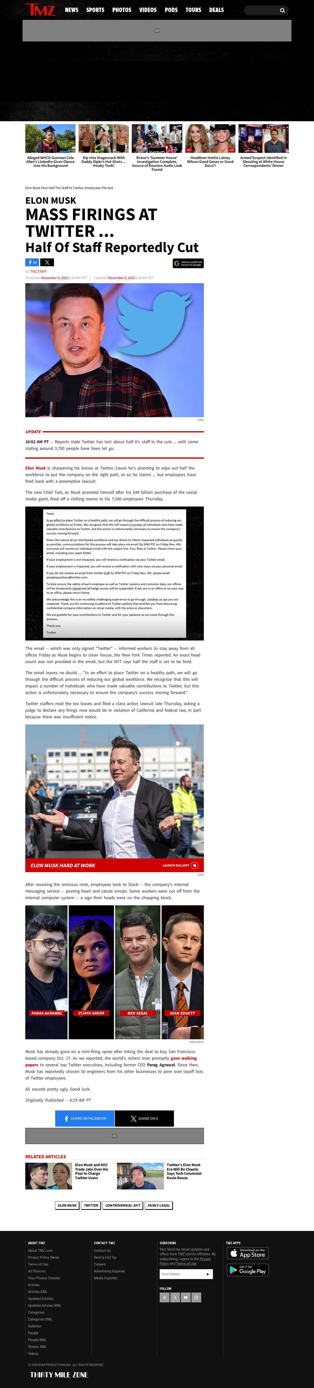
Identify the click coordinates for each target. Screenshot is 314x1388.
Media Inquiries (105, 1278)
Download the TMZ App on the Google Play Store (248, 1270)
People (33, 1333)
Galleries (34, 1326)
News (37, 112)
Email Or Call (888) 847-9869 (82, 91)
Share (85, 1119)
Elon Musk (67, 1205)
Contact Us (102, 1251)
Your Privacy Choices (44, 1278)
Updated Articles (40, 1299)
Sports (75, 112)
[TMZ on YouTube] (186, 1297)
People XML (37, 1340)
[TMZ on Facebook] (29, 71)
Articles (34, 1285)
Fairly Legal (158, 1205)
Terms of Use (38, 1264)
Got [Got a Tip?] (41, 91)
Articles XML (38, 1292)
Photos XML (37, 1347)
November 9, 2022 (121, 277)
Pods (195, 112)
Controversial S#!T (122, 1205)
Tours (230, 112)
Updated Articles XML (44, 1306)
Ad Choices (36, 1271)
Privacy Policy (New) (43, 1257)
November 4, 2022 (54, 277)
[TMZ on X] (36, 71)
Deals (267, 112)
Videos (158, 112)
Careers (100, 1264)
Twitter (91, 1205)
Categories (36, 1312)
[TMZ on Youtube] (45, 70)
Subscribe (208, 1274)
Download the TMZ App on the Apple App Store (248, 1253)
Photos (117, 112)
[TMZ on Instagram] (54, 70)
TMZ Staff (38, 271)
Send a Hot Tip (105, 1257)
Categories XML (40, 1319)
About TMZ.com (40, 1251)
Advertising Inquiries (109, 1271)
